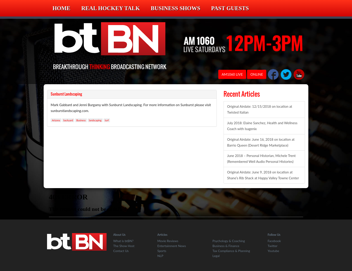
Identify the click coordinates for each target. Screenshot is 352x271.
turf (107, 120)
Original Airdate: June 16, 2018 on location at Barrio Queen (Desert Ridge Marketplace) (261, 142)
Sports (161, 251)
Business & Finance (225, 246)
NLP (160, 256)
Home (61, 8)
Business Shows (175, 8)
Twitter (272, 246)
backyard (68, 120)
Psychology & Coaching (228, 241)
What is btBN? (123, 241)
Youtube (273, 251)
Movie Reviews (167, 241)
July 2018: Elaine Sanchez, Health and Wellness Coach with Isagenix (262, 126)
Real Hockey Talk (110, 8)
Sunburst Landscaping (66, 94)
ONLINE (256, 74)
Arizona (56, 120)
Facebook (274, 241)
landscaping (95, 120)
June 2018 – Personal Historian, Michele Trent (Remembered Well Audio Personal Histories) (261, 159)
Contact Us (121, 251)
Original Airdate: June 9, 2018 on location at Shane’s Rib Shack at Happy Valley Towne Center (263, 175)
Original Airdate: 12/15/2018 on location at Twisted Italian (259, 109)
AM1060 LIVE (232, 74)
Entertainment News (171, 246)
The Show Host (124, 246)
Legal (216, 256)
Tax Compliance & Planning (231, 251)
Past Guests (230, 8)
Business (81, 120)
